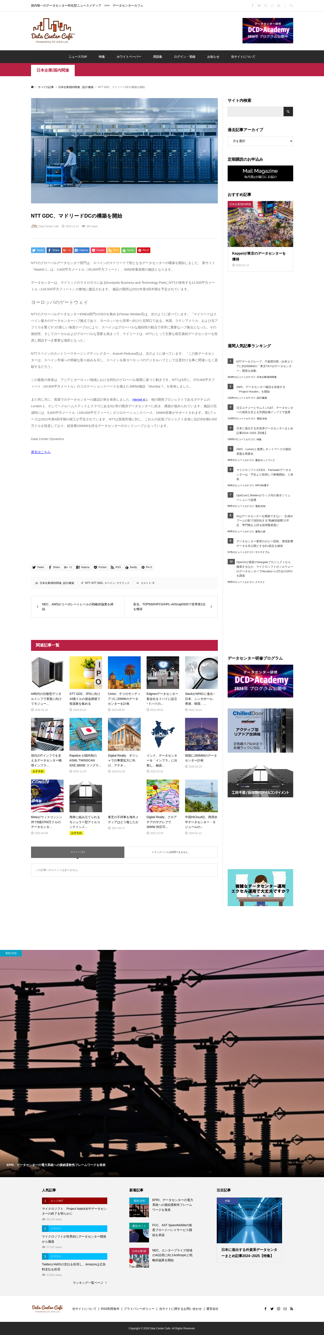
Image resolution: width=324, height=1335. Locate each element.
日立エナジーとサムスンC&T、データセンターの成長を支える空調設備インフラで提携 (264, 410)
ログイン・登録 (184, 56)
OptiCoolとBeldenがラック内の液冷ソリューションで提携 (263, 498)
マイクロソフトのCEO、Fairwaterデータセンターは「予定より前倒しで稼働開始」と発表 (264, 474)
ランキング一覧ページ (88, 1282)
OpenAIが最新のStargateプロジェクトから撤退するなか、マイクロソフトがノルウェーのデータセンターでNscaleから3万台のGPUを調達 (264, 568)
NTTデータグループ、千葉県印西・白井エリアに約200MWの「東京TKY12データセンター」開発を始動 (264, 366)
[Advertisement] (158, 30)
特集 (102, 56)
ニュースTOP (78, 56)
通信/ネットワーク (265, 460)
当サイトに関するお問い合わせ (180, 1308)
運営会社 (212, 1308)
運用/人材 (260, 531)
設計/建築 (68, 583)
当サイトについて (243, 56)
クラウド (260, 582)
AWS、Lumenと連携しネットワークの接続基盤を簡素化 (263, 451)
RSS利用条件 (110, 1308)
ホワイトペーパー (129, 56)
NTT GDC (97, 583)
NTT (87, 583)
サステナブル (262, 552)
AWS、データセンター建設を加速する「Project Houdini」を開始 (260, 389)
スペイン (109, 583)
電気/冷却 (262, 418)
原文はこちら (41, 452)
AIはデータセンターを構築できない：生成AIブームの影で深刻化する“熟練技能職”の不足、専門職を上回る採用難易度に (264, 520)
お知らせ (213, 56)
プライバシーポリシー (139, 1308)
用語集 (157, 56)
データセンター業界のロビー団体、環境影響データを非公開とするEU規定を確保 (264, 544)
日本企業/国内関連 (52, 70)
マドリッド (123, 583)
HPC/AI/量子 (262, 485)
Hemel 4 (139, 399)
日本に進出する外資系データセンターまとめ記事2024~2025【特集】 (264, 431)
